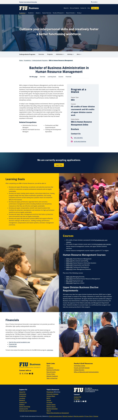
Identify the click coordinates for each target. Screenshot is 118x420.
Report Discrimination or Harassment (58, 413)
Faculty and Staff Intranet (81, 368)
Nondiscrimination (52, 409)
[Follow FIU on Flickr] (86, 401)
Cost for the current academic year (19, 342)
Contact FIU (77, 397)
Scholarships (13, 346)
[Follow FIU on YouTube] (83, 401)
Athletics (22, 404)
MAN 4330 (69, 265)
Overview (42, 77)
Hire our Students (74, 8)
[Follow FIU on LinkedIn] (77, 401)
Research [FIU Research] (22, 400)
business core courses (104, 244)
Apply (48, 365)
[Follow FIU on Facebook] (79, 401)
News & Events (51, 372)
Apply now (95, 8)
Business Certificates (53, 370)
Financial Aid (13, 344)
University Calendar (52, 394)
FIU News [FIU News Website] (77, 399)
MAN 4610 (69, 279)
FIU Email (49, 402)
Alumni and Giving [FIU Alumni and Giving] (24, 406)
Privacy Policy (51, 374)
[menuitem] (22, 13)
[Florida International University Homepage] (28, 2)
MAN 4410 (69, 269)
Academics (27, 60)
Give (89, 8)
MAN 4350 (69, 267)
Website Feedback (52, 376)
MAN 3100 (69, 283)
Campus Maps (51, 396)
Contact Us (83, 8)
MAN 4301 (69, 259)
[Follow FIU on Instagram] (75, 401)
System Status (51, 404)
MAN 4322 (69, 263)
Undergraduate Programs (27, 54)
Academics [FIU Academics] (22, 396)
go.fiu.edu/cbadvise (80, 141)
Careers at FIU (23, 409)
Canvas (49, 400)
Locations (22, 398)
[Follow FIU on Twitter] (81, 401)
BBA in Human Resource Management (61, 60)
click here (50, 350)
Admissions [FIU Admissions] (22, 394)
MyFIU (48, 398)
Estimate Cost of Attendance (28, 411)
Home (21, 60)
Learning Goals (51, 77)
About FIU (22, 392)
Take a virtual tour (52, 378)
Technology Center (79, 365)
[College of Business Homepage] (29, 8)
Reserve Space (51, 406)
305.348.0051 (78, 138)
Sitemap (96, 416)
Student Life (23, 402)
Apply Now (59, 165)
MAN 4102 (69, 277)
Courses (60, 77)
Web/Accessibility (79, 416)
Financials (67, 77)
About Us (66, 8)
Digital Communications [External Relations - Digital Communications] (55, 416)
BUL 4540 (69, 281)
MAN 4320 (69, 261)
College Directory (79, 370)
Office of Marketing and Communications (86, 372)
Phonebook (50, 392)
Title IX (49, 411)
